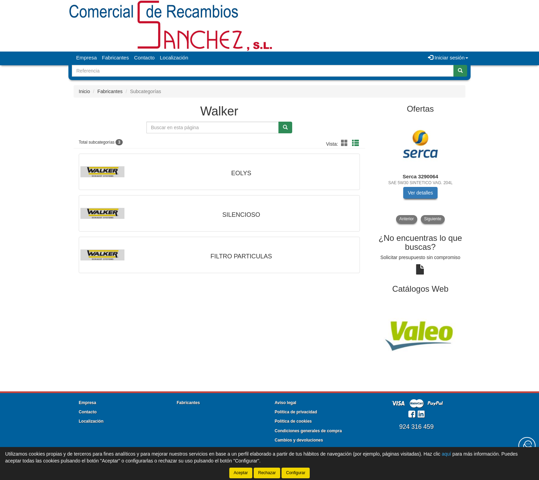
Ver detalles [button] (420, 193)
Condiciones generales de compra (308, 430)
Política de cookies (293, 421)
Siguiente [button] (432, 218)
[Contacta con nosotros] (527, 445)
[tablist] (420, 171)
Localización (174, 57)
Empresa (86, 57)
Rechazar (267, 472)
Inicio (84, 91)
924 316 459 (416, 426)
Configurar (295, 472)
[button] (345, 143)
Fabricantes (115, 57)
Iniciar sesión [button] (448, 57)
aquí (446, 454)
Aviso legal (285, 402)
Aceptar (241, 472)
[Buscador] (263, 71)
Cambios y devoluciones (299, 440)
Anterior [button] (406, 218)
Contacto (144, 57)
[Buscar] (460, 71)
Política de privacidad (296, 412)
